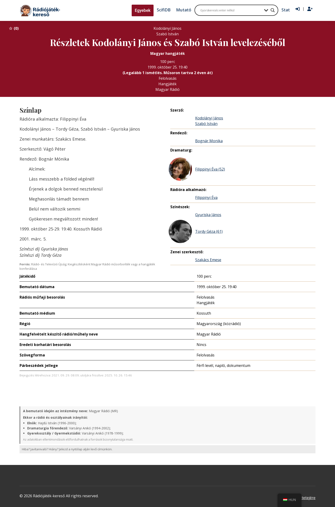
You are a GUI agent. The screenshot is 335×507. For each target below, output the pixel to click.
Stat (285, 10)
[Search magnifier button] (272, 10)
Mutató (183, 10)
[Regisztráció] (310, 9)
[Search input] (231, 10)
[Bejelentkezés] (297, 9)
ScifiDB (164, 10)
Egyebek (143, 10)
